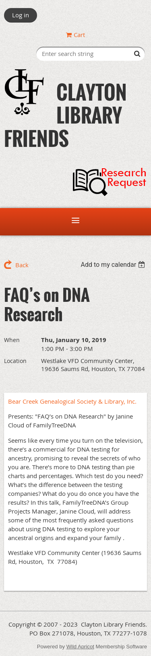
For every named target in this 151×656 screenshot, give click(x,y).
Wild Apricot (80, 647)
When (12, 340)
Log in (20, 15)
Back (22, 265)
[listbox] (114, 265)
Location (15, 361)
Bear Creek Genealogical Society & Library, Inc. (72, 401)
